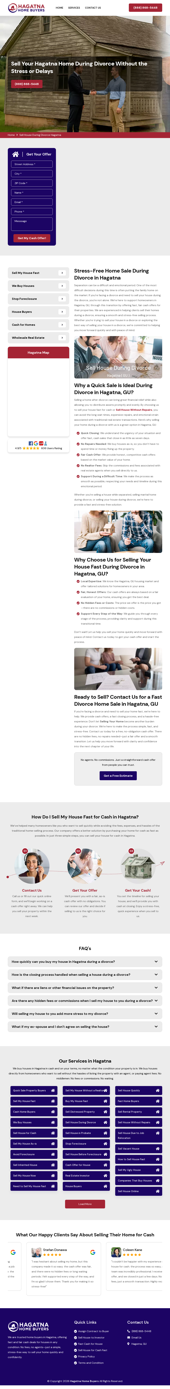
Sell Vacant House (128, 1152)
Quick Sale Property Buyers (29, 1094)
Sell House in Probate (78, 1136)
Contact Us (93, 7)
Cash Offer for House (77, 1168)
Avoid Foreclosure (24, 1158)
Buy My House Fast (76, 1104)
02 (78, 851)
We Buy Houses (22, 1126)
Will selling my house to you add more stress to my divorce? (85, 1017)
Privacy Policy (86, 1360)
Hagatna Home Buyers (84, 1385)
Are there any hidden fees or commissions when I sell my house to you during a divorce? (85, 1004)
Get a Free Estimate (118, 776)
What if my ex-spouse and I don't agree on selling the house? (85, 1030)
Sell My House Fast (24, 1104)
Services (74, 7)
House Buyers (73, 1189)
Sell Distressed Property (80, 1115)
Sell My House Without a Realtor (84, 1094)
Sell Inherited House (25, 1168)
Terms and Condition (91, 1366)
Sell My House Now (24, 1179)
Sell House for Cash (24, 1136)
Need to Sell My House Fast (29, 1189)
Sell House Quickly (129, 1094)
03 (131, 851)
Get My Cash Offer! (31, 238)
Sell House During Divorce (80, 1126)
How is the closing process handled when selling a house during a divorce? (85, 978)
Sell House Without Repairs (134, 1126)
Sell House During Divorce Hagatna (40, 135)
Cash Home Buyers (24, 1115)
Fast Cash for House (90, 1347)
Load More (85, 1207)
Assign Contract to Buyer (93, 1335)
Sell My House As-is (25, 1147)
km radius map (38, 398)
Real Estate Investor (77, 1179)
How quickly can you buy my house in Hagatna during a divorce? (85, 965)
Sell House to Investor (91, 1341)
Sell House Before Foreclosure (83, 1158)
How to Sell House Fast (131, 1163)
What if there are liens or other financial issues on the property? (85, 991)
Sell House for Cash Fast (92, 1354)
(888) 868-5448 (145, 8)
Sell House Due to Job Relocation (131, 1139)
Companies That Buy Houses (135, 1184)
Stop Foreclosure (75, 1147)
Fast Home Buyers (128, 1104)
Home (59, 7)
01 (25, 851)
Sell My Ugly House (129, 1173)
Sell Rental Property (130, 1115)
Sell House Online (128, 1194)
